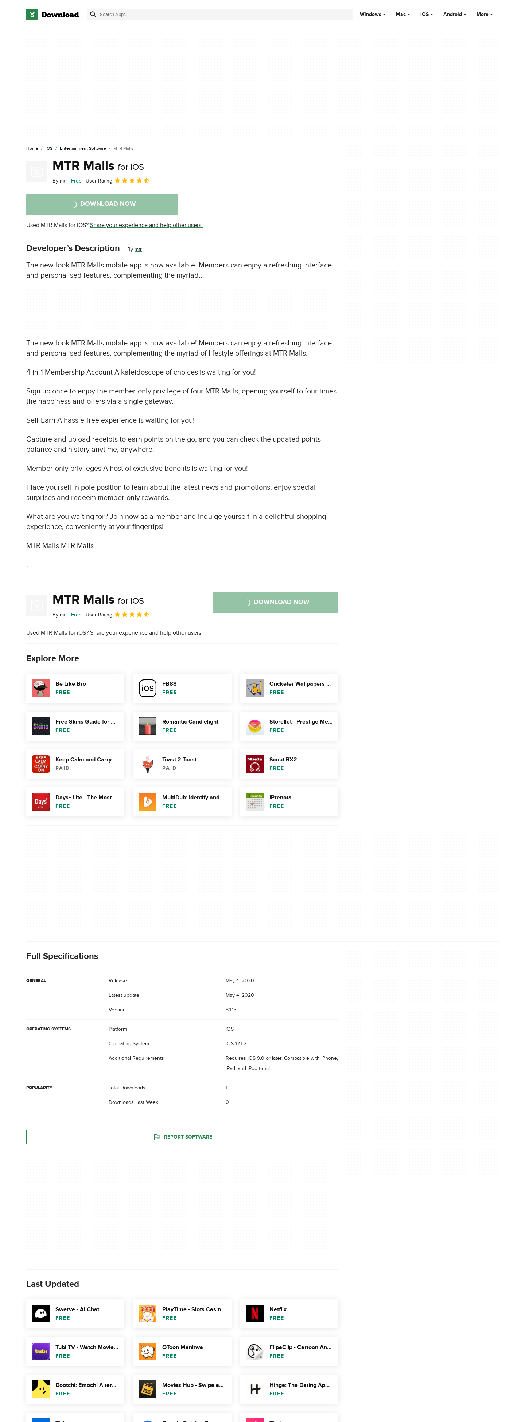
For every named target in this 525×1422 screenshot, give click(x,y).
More (485, 14)
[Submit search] (93, 14)
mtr (138, 249)
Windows (370, 14)
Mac (401, 14)
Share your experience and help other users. (146, 225)
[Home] (32, 148)
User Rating (118, 180)
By (59, 181)
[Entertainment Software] (83, 148)
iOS (424, 14)
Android (452, 14)
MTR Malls (98, 166)
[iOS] (49, 148)
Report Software (182, 1136)
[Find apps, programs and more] (220, 14)
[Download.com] (52, 14)
